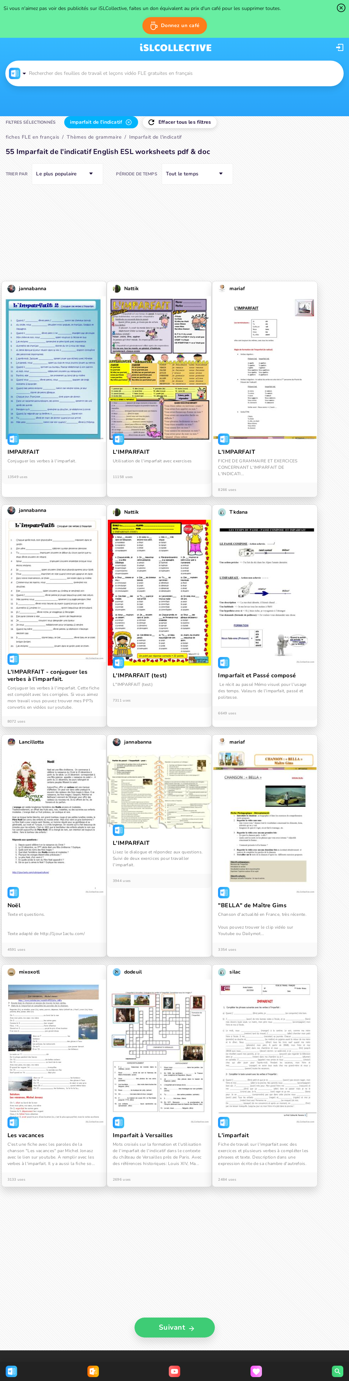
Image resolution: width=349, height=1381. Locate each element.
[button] (174, 25)
